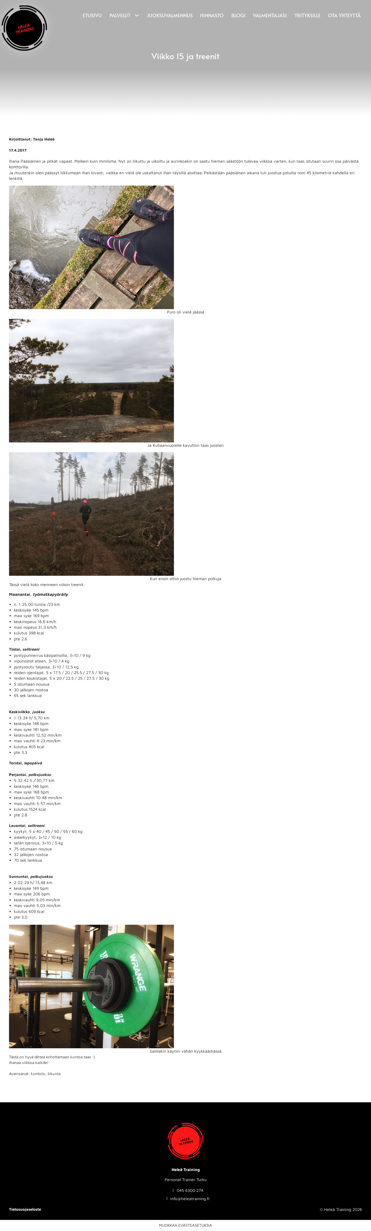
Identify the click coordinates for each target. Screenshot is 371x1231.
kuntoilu (38, 1073)
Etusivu (92, 15)
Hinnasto (212, 15)
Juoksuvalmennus (170, 15)
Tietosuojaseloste (25, 1209)
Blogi (238, 15)
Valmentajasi (270, 15)
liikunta (54, 1073)
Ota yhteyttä (344, 15)
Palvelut (119, 15)
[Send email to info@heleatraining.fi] (188, 1198)
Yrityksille (307, 15)
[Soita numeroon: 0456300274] (188, 1190)
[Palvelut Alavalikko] (136, 15)
